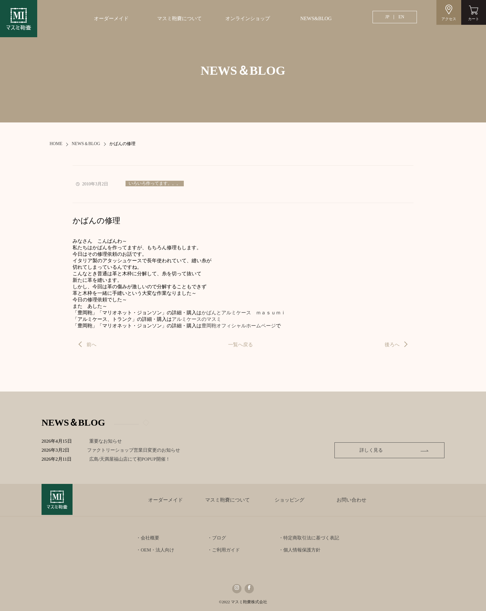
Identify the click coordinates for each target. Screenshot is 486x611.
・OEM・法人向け (155, 549)
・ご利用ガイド (223, 549)
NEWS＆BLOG (86, 143)
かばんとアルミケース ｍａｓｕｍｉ (243, 312)
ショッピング (289, 500)
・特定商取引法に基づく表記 (309, 537)
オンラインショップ (247, 18)
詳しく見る (401, 450)
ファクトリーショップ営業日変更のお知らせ (135, 450)
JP (387, 17)
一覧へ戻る (240, 344)
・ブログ (216, 537)
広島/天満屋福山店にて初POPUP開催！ (136, 459)
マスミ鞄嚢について (179, 18)
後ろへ (392, 344)
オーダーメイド (111, 18)
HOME (56, 143)
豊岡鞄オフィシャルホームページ (238, 325)
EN (401, 17)
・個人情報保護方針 (299, 549)
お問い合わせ (351, 500)
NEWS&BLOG (316, 18)
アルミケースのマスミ (196, 319)
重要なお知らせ (107, 441)
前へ (91, 344)
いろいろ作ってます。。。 (155, 183)
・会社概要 (147, 537)
